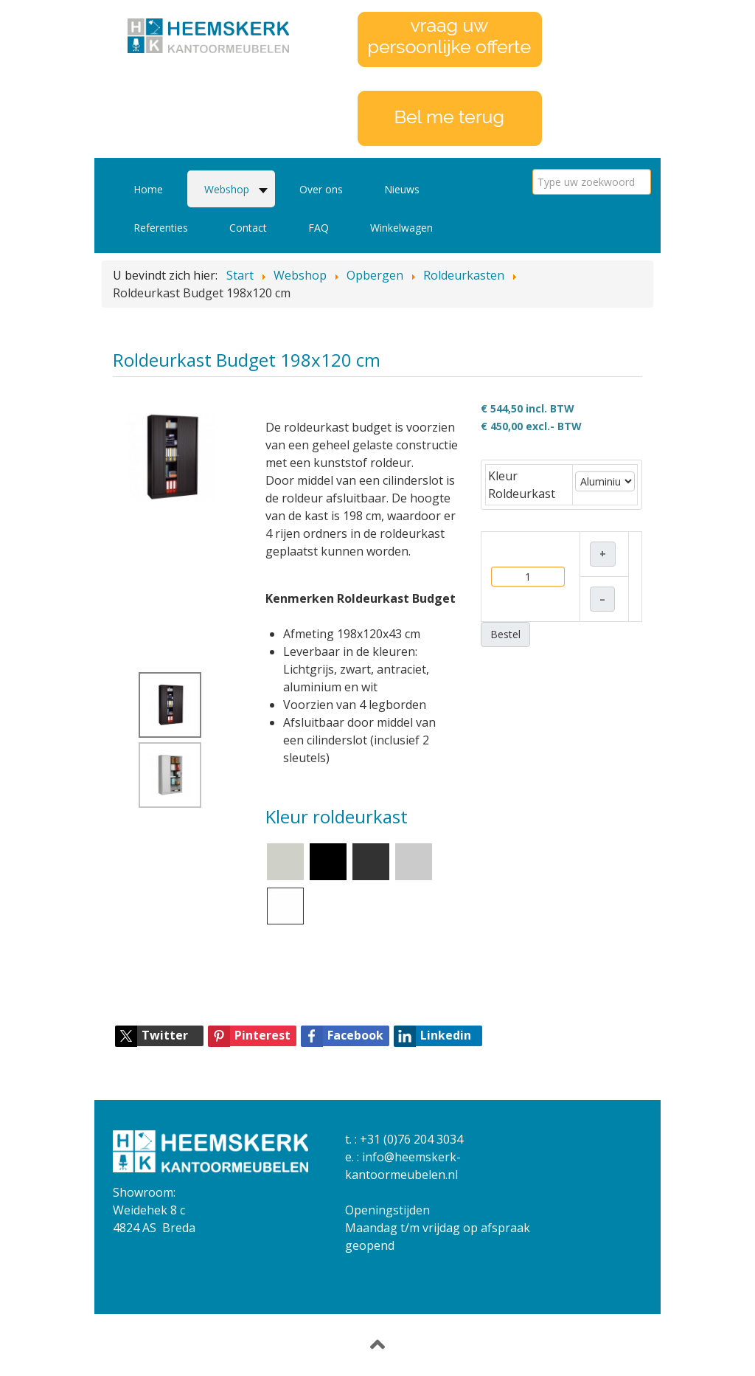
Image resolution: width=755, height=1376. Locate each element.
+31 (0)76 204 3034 (411, 1139)
